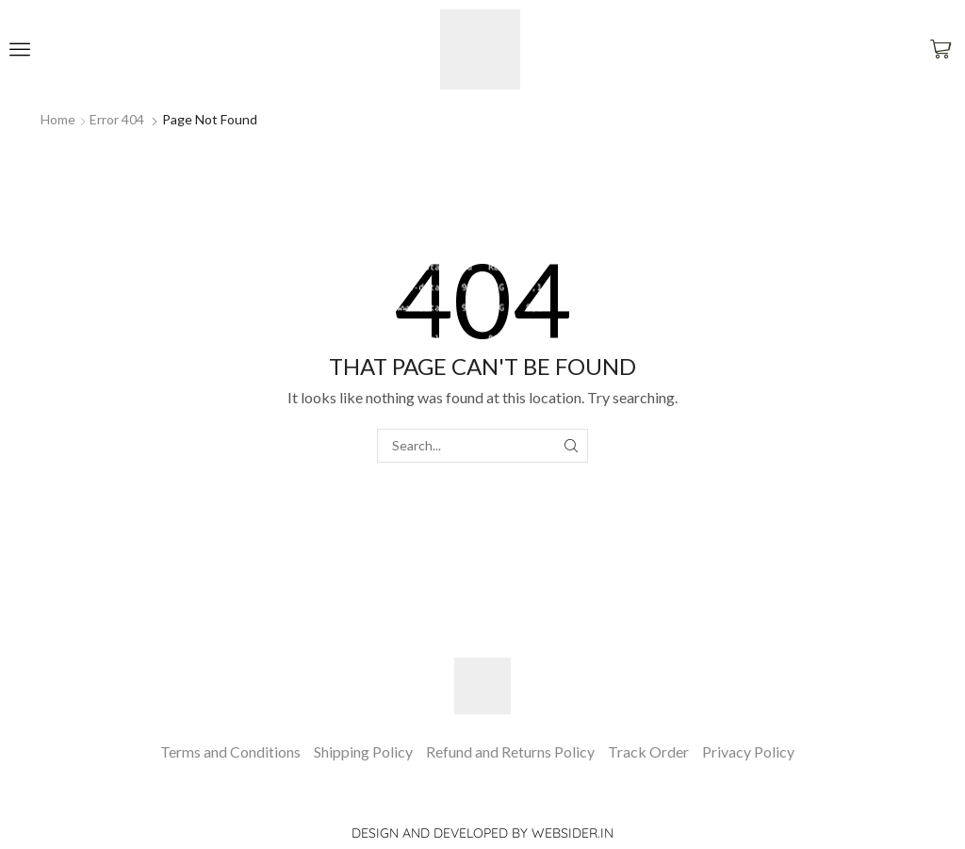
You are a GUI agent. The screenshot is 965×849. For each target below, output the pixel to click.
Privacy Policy (748, 751)
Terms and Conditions (230, 751)
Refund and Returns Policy (510, 751)
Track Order (648, 751)
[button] (19, 49)
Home (58, 119)
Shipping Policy (363, 751)
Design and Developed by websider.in (482, 833)
